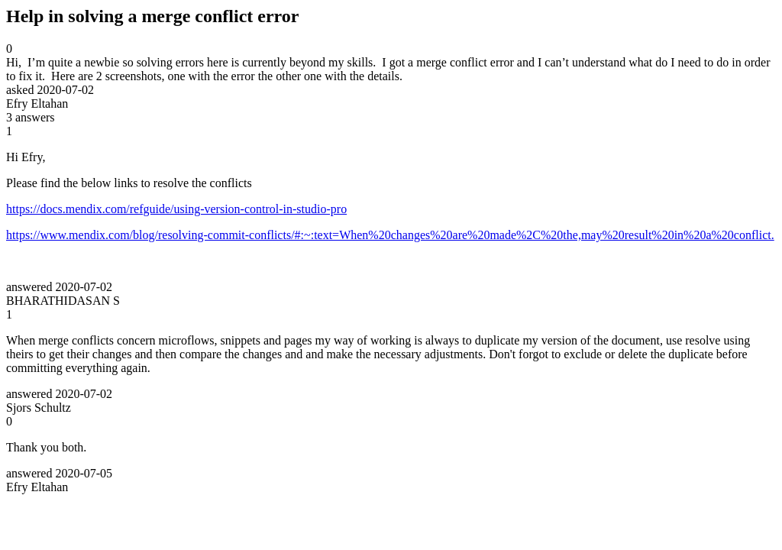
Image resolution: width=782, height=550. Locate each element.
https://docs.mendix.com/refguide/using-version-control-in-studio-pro (176, 208)
